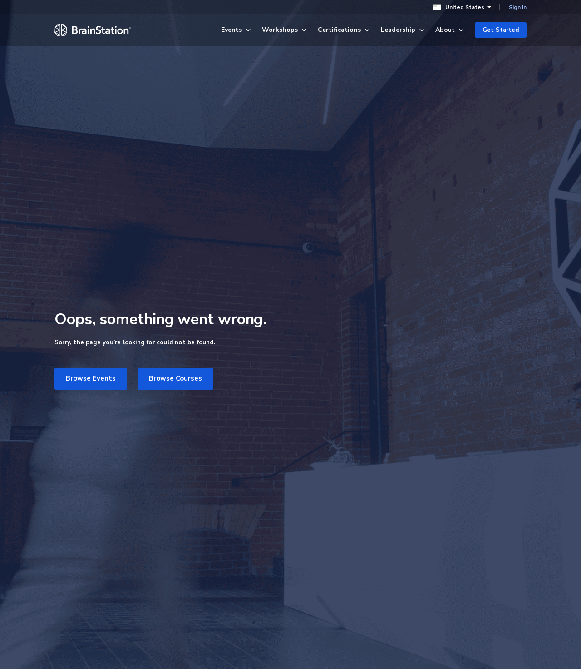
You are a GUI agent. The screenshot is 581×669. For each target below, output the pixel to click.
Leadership (402, 29)
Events (236, 29)
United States (462, 7)
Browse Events (91, 378)
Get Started (501, 30)
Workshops (284, 29)
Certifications (344, 29)
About (449, 29)
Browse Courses (175, 378)
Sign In (518, 7)
